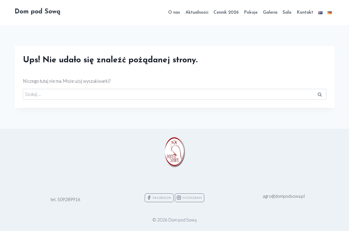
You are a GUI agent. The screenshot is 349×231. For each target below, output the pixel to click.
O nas (174, 12)
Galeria (270, 12)
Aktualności (196, 12)
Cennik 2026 (226, 12)
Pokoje (251, 12)
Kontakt (305, 12)
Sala (287, 12)
